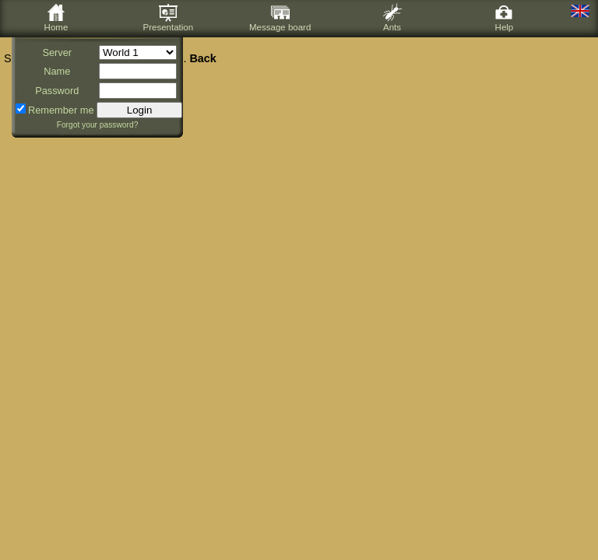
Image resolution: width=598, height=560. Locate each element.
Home (56, 17)
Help (503, 17)
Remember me (61, 110)
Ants (392, 17)
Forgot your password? (98, 125)
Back (202, 58)
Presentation (167, 17)
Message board (280, 17)
